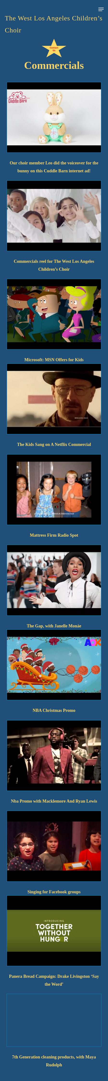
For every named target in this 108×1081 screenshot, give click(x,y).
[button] (101, 6)
